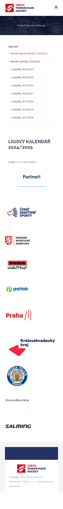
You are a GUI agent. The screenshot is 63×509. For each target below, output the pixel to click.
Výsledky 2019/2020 (22, 101)
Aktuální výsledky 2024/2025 (25, 61)
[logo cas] (21, 199)
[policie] (17, 366)
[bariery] (17, 390)
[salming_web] (18, 415)
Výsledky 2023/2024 (22, 69)
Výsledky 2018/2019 (22, 109)
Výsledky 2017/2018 (22, 117)
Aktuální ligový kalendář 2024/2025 (28, 53)
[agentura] (17, 231)
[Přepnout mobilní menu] (56, 7)
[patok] (17, 279)
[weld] (17, 255)
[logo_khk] (31, 331)
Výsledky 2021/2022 (22, 85)
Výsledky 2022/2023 (22, 77)
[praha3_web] (18, 303)
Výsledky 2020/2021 (22, 93)
